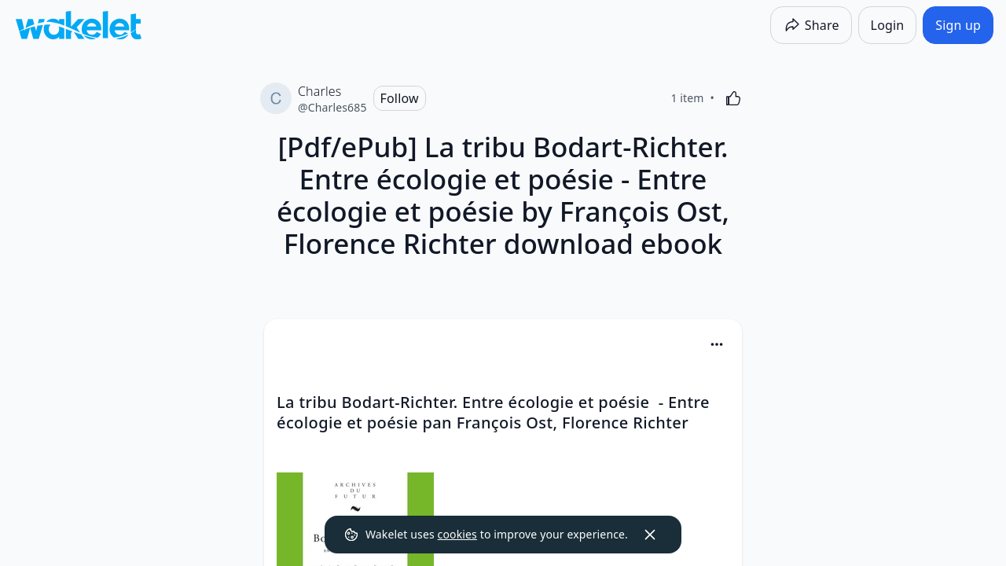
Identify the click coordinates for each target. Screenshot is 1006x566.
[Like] (733, 98)
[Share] (811, 25)
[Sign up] (958, 25)
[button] (716, 345)
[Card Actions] (716, 344)
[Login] (887, 25)
